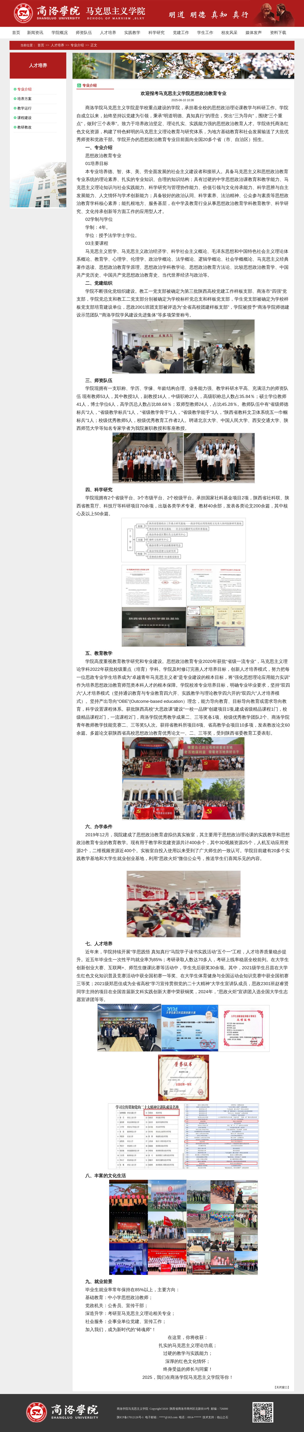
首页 (18, 45)
